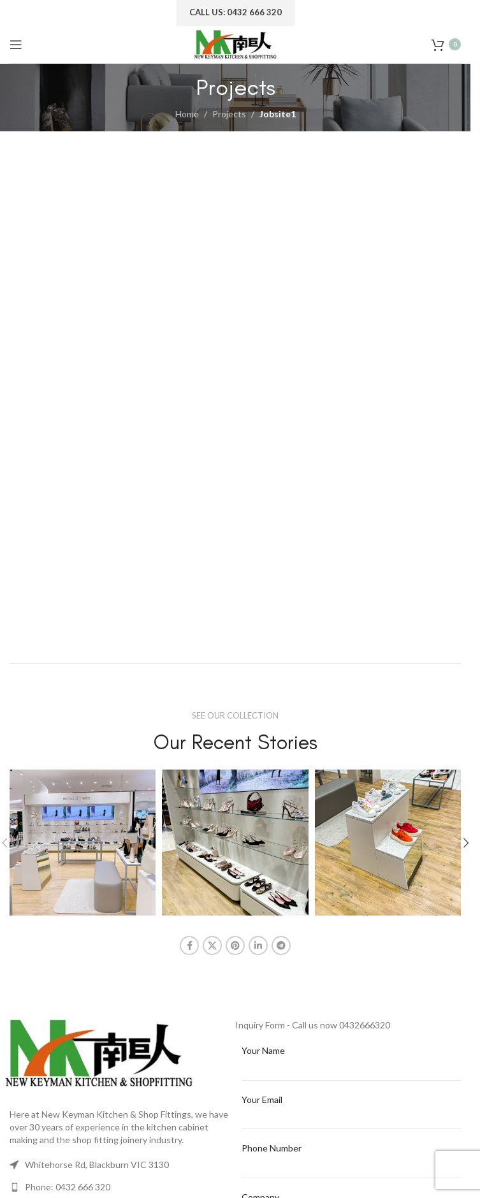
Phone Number (272, 1148)
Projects (229, 113)
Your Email (262, 1099)
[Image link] (98, 1053)
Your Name (263, 1050)
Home (187, 113)
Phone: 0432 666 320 (67, 1186)
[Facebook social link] (189, 945)
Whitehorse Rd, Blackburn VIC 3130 (97, 1164)
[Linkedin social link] (258, 945)
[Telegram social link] (281, 945)
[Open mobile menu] (16, 44)
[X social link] (212, 945)
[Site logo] (235, 43)
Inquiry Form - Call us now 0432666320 (312, 1024)
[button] (466, 843)
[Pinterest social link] (235, 945)
